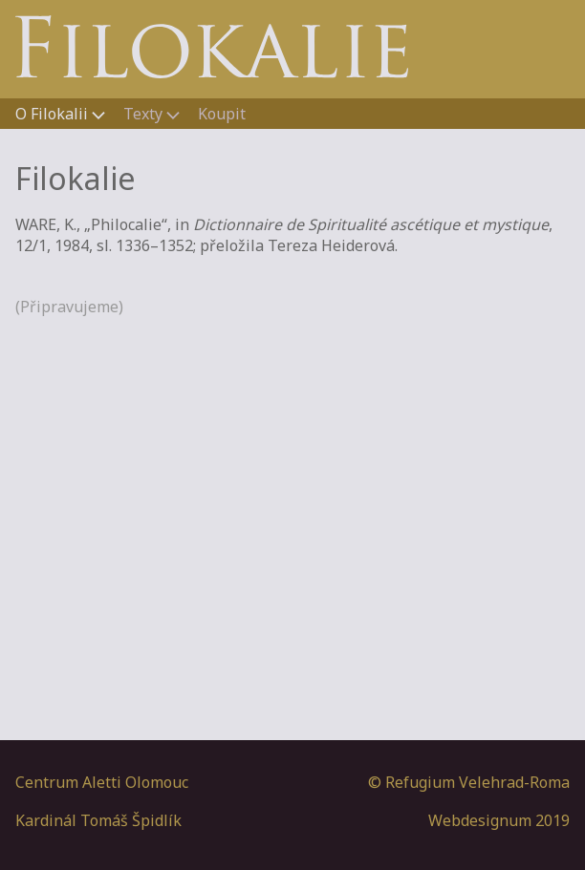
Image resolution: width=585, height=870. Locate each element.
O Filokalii (53, 113)
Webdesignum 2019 (499, 820)
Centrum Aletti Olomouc (101, 782)
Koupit (222, 113)
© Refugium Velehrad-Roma (469, 782)
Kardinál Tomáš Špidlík (98, 820)
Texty (144, 113)
